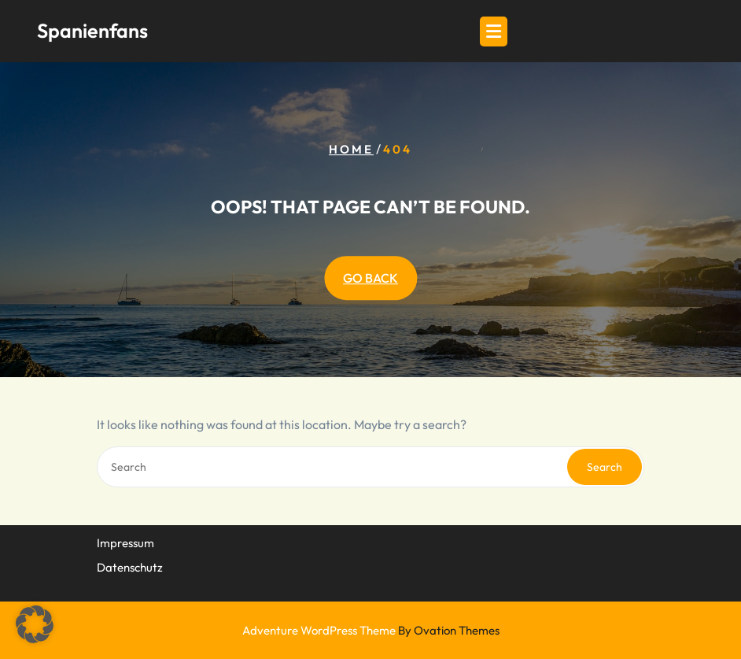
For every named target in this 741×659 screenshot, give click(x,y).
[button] (34, 624)
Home (351, 149)
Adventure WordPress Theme (371, 630)
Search (604, 467)
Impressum (125, 542)
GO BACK (370, 278)
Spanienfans (92, 30)
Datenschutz (130, 565)
